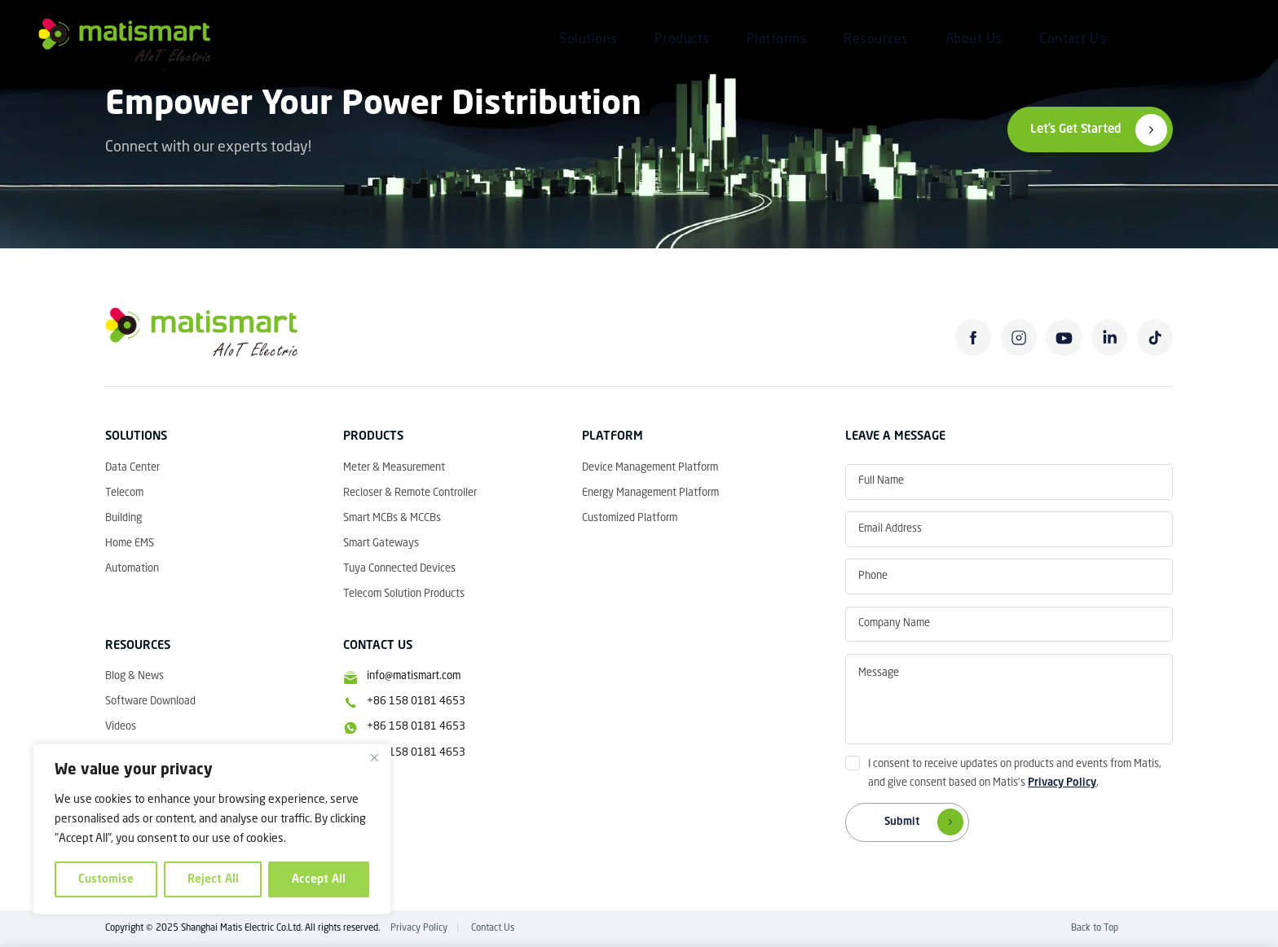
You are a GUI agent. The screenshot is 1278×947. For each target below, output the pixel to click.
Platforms (777, 39)
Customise (106, 879)
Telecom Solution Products (404, 594)
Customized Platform (629, 518)
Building (123, 518)
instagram (1019, 337)
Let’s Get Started (1076, 129)
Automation (132, 568)
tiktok (1155, 337)
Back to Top (1094, 928)
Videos (120, 726)
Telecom (124, 493)
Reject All (213, 879)
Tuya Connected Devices (399, 568)
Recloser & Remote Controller (410, 493)
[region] (212, 828)
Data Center (132, 468)
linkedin (1109, 337)
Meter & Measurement (394, 468)
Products (682, 39)
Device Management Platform (650, 468)
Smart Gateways (381, 543)
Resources (876, 39)
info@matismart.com (414, 676)
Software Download (150, 701)
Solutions (588, 39)
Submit (927, 822)
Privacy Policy (1062, 783)
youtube (1064, 337)
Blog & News (134, 676)
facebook (973, 337)
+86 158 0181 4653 (416, 701)
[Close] (374, 757)
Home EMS (129, 543)
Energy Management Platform (650, 493)
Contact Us (1072, 39)
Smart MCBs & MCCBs (392, 518)
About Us (974, 39)
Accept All (319, 879)
